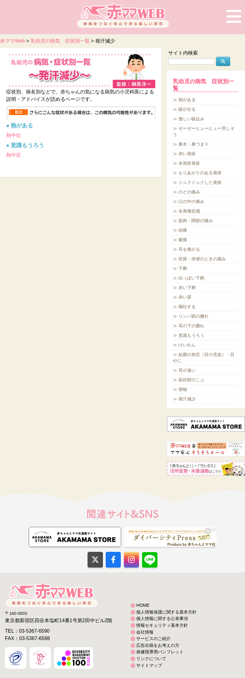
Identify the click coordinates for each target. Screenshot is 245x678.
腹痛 (182, 239)
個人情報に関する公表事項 (162, 618)
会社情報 (144, 632)
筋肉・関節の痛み (195, 220)
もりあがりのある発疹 (200, 172)
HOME (142, 605)
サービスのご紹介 (153, 638)
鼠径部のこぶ (191, 379)
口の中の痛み (191, 201)
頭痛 (182, 230)
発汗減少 (187, 398)
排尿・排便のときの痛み (202, 258)
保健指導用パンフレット (160, 651)
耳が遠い (187, 370)
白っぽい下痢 (191, 277)
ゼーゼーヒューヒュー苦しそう (204, 131)
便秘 (182, 389)
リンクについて (151, 658)
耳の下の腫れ (191, 325)
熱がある (187, 99)
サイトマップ (149, 665)
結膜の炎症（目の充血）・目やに (204, 357)
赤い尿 (184, 297)
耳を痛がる (189, 249)
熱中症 (13, 135)
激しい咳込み (191, 118)
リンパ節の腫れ (193, 316)
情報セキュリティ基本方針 (162, 625)
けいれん (187, 344)
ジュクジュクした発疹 (200, 182)
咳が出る (187, 109)
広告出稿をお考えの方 (157, 645)
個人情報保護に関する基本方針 (166, 612)
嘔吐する (187, 306)
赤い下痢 (187, 287)
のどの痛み (189, 191)
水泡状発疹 (189, 163)
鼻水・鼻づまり (193, 144)
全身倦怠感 (189, 211)
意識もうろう (191, 335)
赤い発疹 (187, 153)
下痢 (182, 268)
